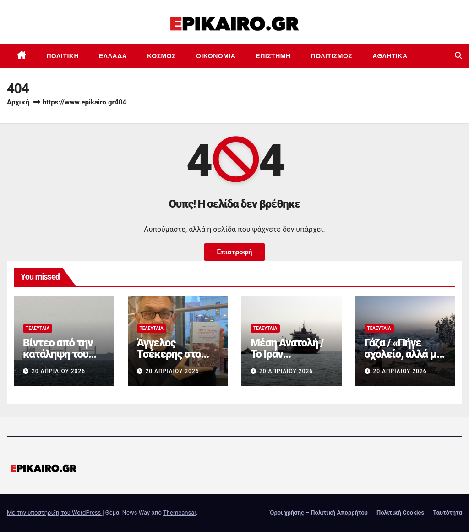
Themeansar (179, 512)
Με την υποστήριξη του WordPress (54, 512)
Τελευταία (37, 328)
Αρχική (18, 102)
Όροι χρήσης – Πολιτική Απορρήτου (319, 512)
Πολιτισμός (332, 56)
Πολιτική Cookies (400, 512)
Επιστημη (273, 56)
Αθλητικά (389, 56)
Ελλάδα (113, 56)
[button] (458, 55)
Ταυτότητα (447, 512)
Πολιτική (63, 56)
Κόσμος (161, 56)
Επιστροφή (234, 252)
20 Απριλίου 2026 (58, 371)
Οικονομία (215, 56)
